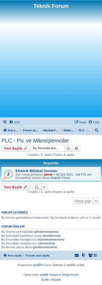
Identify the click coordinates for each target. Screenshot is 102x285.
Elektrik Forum (60, 177)
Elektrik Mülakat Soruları (36, 171)
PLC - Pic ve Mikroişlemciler (35, 141)
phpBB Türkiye (49, 274)
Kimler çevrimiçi (14, 212)
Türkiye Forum (70, 274)
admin (48, 174)
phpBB (37, 265)
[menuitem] (14, 122)
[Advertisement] (51, 63)
